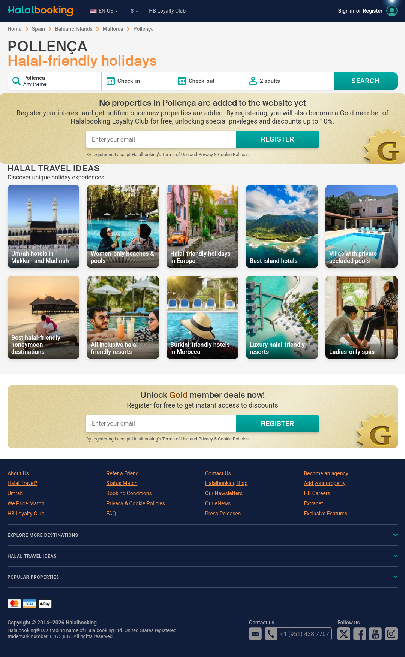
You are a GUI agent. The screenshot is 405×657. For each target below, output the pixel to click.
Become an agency (326, 473)
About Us (18, 473)
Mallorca (113, 29)
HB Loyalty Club (167, 11)
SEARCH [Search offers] (366, 81)
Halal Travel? (22, 483)
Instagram (391, 633)
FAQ (111, 514)
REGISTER (277, 139)
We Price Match (26, 503)
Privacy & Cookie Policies (223, 154)
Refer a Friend (122, 473)
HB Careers (317, 493)
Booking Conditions (129, 493)
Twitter (344, 633)
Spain (38, 29)
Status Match (122, 483)
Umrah (15, 493)
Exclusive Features (326, 514)
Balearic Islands (74, 29)
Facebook (359, 633)
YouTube (375, 633)
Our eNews (218, 503)
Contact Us (218, 473)
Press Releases (223, 514)
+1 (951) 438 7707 (297, 633)
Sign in (346, 11)
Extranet (313, 503)
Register (373, 11)
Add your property (325, 483)
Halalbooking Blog (226, 483)
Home (15, 29)
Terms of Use (175, 154)
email (255, 633)
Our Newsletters (224, 493)
